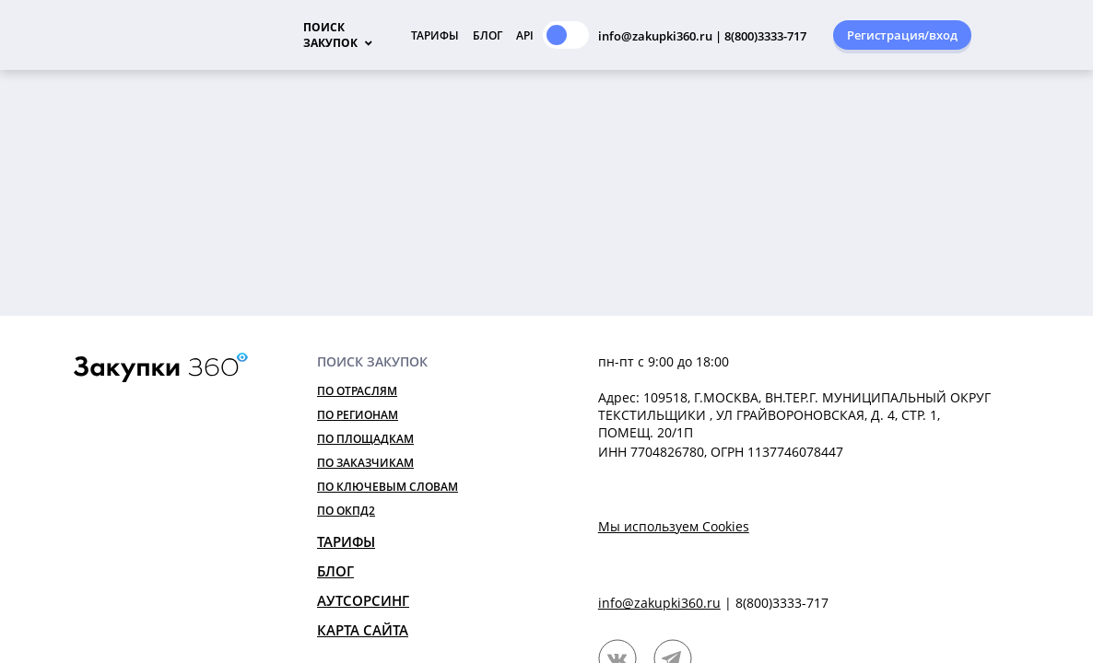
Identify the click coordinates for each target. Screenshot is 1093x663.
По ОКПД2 (346, 510)
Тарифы (435, 35)
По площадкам (365, 439)
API (525, 35)
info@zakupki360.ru (659, 602)
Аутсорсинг (363, 600)
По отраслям (357, 391)
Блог (487, 35)
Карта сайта (362, 630)
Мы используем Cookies (673, 526)
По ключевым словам (387, 486)
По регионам (357, 415)
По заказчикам (365, 463)
